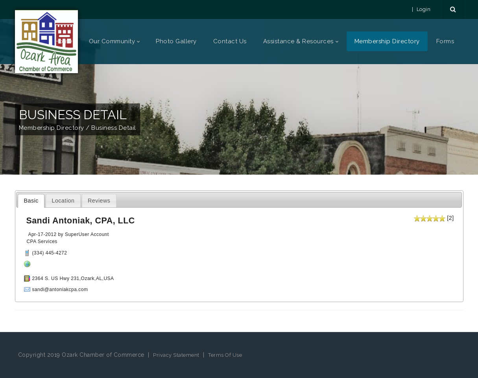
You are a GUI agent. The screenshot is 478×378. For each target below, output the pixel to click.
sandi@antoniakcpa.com (60, 289)
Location (63, 200)
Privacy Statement (176, 355)
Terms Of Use (225, 355)
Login (424, 9)
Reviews (99, 200)
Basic (31, 200)
